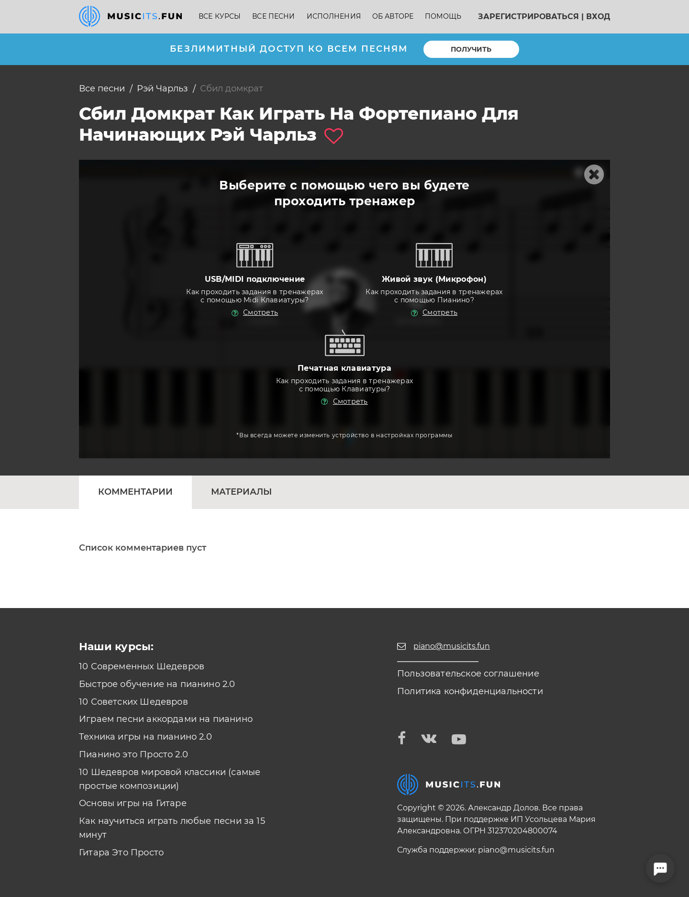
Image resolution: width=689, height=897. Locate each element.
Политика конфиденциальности (470, 691)
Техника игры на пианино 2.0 (145, 736)
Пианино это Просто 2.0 (133, 754)
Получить (471, 49)
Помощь (443, 16)
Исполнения (334, 16)
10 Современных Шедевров (141, 666)
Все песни (273, 16)
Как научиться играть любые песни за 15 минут (172, 828)
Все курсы (220, 16)
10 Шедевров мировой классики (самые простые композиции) (169, 779)
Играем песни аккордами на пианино (166, 719)
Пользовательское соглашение (468, 673)
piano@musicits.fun (516, 849)
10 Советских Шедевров (133, 702)
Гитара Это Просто (121, 852)
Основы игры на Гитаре (133, 803)
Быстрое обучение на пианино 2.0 (157, 684)
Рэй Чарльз (162, 88)
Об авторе (392, 16)
